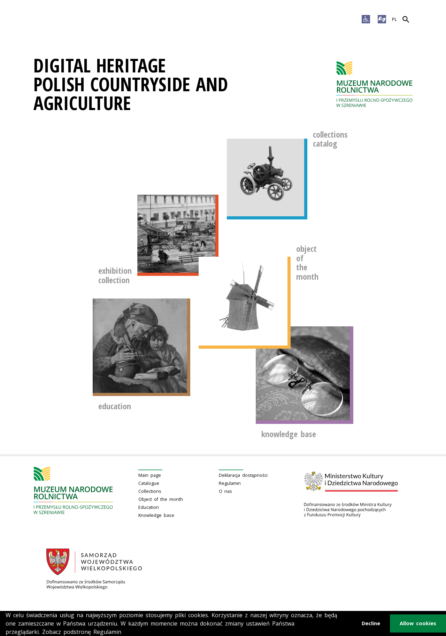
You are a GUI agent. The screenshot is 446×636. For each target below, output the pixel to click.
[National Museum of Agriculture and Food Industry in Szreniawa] (374, 84)
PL (394, 19)
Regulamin (230, 483)
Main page (149, 475)
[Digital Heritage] (176, 84)
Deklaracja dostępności (243, 475)
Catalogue (148, 483)
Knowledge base (156, 515)
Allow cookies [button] (418, 623)
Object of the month (160, 499)
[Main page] (374, 84)
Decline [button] (371, 623)
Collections (149, 491)
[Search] (406, 19)
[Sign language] (382, 19)
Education (148, 507)
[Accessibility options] (366, 19)
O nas (225, 491)
